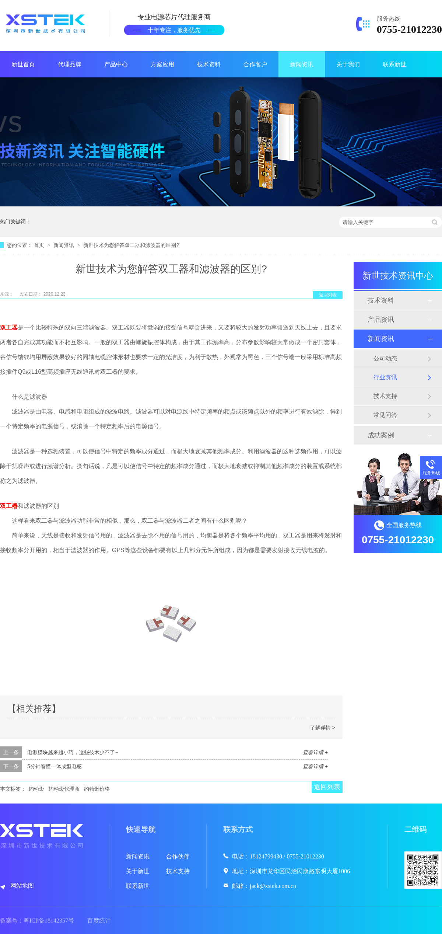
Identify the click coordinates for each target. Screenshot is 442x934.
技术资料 (209, 64)
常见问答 (385, 415)
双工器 (9, 327)
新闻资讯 (301, 64)
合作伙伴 (178, 856)
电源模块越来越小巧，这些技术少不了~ (72, 752)
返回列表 (328, 294)
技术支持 (385, 396)
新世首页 (23, 64)
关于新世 (138, 871)
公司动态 (385, 358)
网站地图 (22, 885)
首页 (40, 245)
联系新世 (394, 64)
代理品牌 (69, 64)
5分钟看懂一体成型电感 (54, 766)
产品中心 (116, 64)
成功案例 (381, 435)
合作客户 (255, 64)
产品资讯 (381, 319)
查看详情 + (315, 752)
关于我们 (348, 64)
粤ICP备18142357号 (49, 920)
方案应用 (162, 64)
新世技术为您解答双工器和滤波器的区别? (131, 245)
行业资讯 (385, 377)
